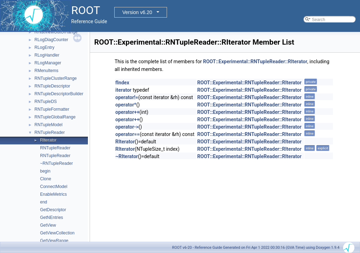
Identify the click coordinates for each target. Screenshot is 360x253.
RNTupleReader (49, 132)
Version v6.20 (137, 12)
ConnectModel (53, 186)
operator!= (126, 97)
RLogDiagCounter (51, 39)
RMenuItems (46, 70)
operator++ (127, 112)
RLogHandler (46, 55)
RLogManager (47, 62)
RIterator (48, 140)
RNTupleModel (48, 124)
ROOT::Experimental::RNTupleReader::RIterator (255, 61)
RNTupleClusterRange (55, 78)
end (43, 202)
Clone (45, 178)
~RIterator (126, 156)
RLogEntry (44, 47)
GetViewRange (54, 240)
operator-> (127, 127)
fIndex (122, 82)
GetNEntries (51, 217)
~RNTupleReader (56, 163)
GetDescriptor (53, 209)
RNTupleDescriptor (52, 86)
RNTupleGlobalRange (55, 117)
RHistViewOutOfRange (56, 32)
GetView (48, 225)
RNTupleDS (45, 101)
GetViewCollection (57, 233)
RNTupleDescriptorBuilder (58, 93)
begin (45, 171)
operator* (125, 105)
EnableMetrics (53, 194)
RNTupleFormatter (51, 109)
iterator (123, 90)
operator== (127, 134)
